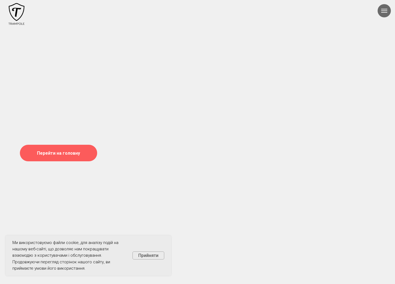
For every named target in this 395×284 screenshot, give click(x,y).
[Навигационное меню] (384, 11)
